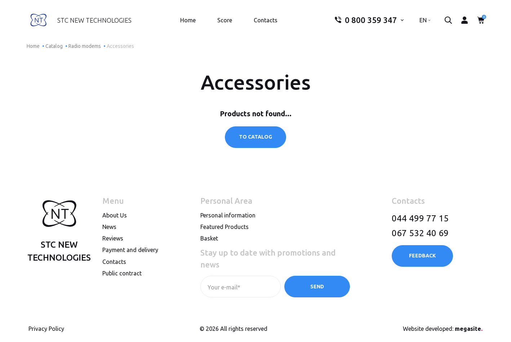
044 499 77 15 (420, 218)
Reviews (112, 238)
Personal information (228, 215)
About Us (114, 215)
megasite (469, 328)
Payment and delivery (130, 250)
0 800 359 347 (366, 20)
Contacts (265, 20)
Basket (209, 238)
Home (188, 20)
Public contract (122, 273)
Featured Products (224, 227)
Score (224, 20)
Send (317, 286)
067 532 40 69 (420, 233)
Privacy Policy (46, 328)
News (109, 227)
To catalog (255, 137)
